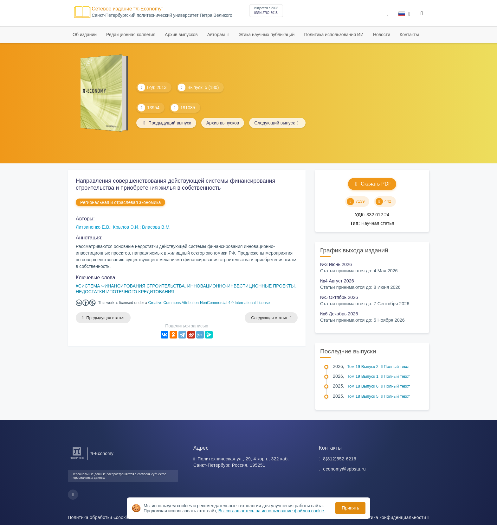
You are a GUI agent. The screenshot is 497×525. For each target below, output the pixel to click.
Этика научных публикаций (267, 34)
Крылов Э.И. (126, 227)
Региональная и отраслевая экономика (120, 202)
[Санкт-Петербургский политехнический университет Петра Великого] (77, 459)
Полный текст (395, 366)
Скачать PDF (372, 184)
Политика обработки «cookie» (101, 517)
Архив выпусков (181, 34)
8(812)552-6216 (339, 458)
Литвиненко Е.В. (93, 227)
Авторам (216, 34)
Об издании (85, 34)
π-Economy (101, 453)
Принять (350, 507)
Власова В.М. (156, 227)
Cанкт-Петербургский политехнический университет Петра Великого (162, 15)
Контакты (409, 34)
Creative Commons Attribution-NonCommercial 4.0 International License (209, 302)
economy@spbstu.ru (344, 468)
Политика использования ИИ (333, 34)
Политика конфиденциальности (393, 517)
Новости (381, 34)
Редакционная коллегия (130, 34)
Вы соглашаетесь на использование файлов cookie (272, 510)
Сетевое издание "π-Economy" (127, 8)
